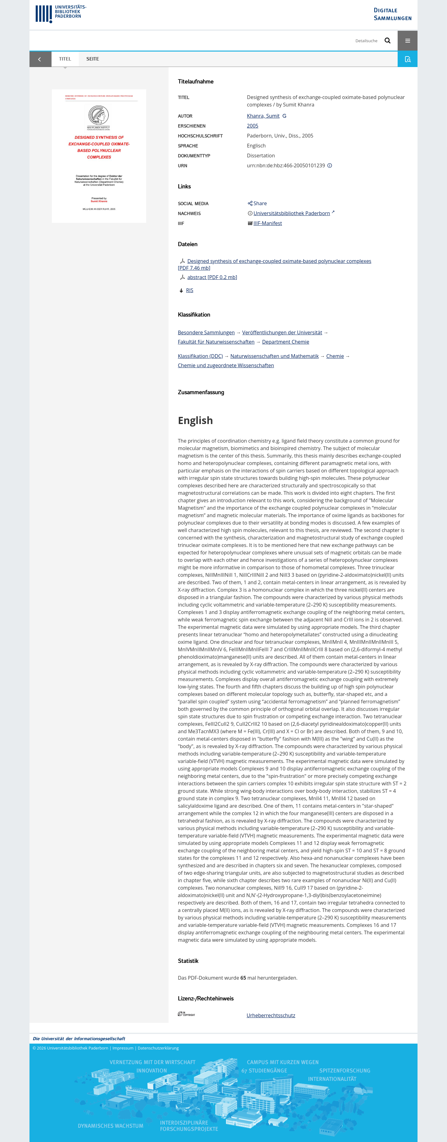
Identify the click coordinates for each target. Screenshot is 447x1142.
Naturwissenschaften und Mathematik (274, 356)
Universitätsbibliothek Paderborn (77, 1048)
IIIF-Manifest (268, 223)
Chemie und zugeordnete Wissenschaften (226, 365)
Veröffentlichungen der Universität (282, 332)
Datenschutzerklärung (158, 1048)
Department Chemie (285, 341)
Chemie (335, 356)
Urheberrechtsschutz (270, 1015)
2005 (253, 125)
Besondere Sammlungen (206, 332)
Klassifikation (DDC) (200, 356)
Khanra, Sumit (263, 115)
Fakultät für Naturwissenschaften (216, 341)
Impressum (123, 1048)
